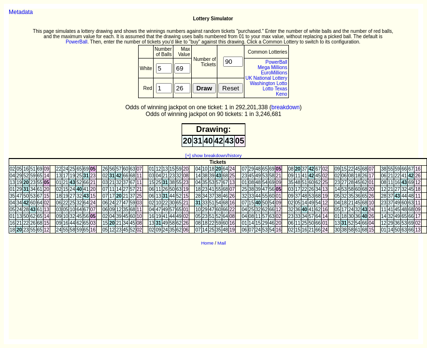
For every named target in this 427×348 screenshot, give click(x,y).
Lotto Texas (275, 88)
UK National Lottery (266, 78)
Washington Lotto (268, 83)
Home (207, 243)
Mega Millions (272, 67)
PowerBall (76, 41)
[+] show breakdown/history (213, 155)
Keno (281, 94)
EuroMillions (274, 72)
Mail (221, 243)
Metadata (21, 12)
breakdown (285, 107)
